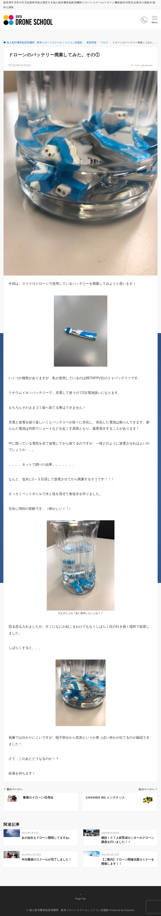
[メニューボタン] (155, 20)
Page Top (80, 896)
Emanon (129, 910)
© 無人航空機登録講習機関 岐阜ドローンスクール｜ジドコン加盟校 (68, 910)
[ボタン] (144, 19)
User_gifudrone (143, 65)
